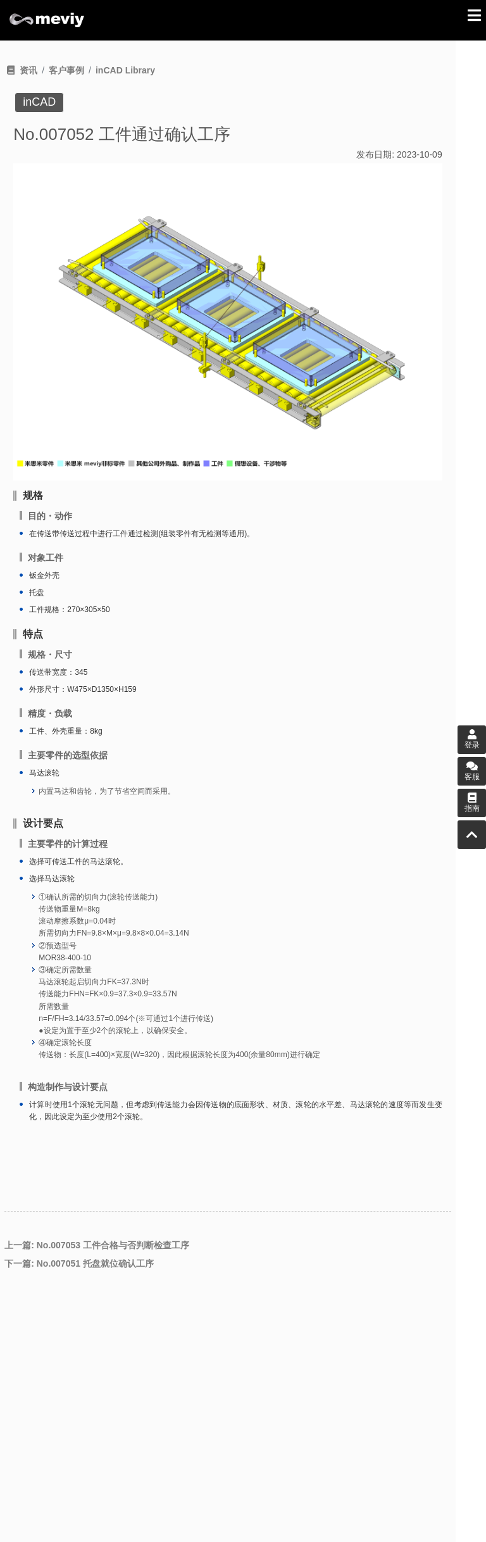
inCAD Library (125, 70)
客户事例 (66, 70)
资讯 (28, 70)
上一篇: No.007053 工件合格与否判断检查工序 (96, 1245)
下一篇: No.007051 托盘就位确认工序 (79, 1263)
